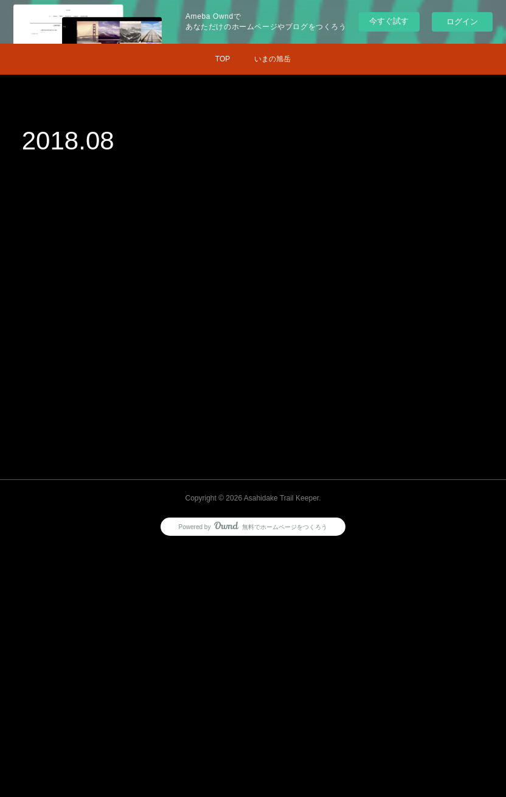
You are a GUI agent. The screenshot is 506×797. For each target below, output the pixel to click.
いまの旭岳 (272, 59)
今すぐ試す (389, 21)
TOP (222, 59)
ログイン (462, 21)
